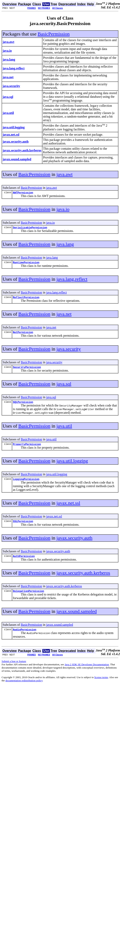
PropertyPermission (27, 449)
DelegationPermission (28, 598)
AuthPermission (24, 562)
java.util (64, 430)
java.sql (63, 387)
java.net (63, 316)
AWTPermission (23, 193)
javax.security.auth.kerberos (83, 579)
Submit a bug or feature (14, 669)
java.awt (64, 174)
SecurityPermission (27, 370)
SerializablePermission (30, 228)
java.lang (65, 245)
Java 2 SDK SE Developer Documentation (87, 672)
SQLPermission (23, 406)
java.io (62, 209)
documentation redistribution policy (23, 688)
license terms (101, 685)
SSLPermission (23, 527)
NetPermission (23, 335)
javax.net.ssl (68, 508)
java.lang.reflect (71, 281)
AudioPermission (24, 637)
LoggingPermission (26, 484)
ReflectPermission (26, 299)
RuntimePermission (26, 264)
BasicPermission (54, 34)
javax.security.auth (74, 544)
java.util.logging (72, 465)
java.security (68, 352)
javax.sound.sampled (76, 618)
